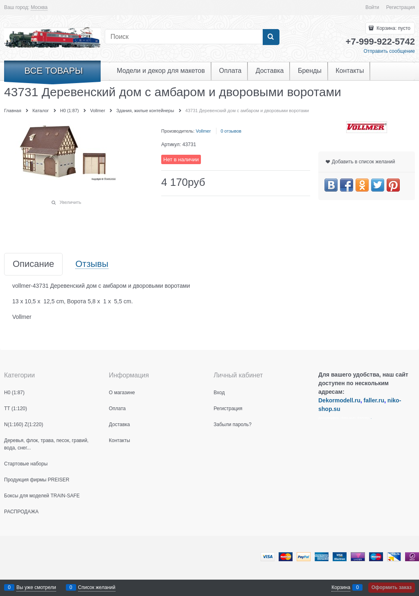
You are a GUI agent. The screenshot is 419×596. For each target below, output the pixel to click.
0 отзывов (231, 131)
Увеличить (70, 202)
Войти (372, 7)
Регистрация (400, 7)
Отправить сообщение (389, 51)
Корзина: (392, 28)
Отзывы (91, 264)
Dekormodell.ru (339, 400)
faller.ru (373, 400)
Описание (33, 264)
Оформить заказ (392, 587)
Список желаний (96, 587)
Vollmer (203, 131)
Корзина (340, 587)
